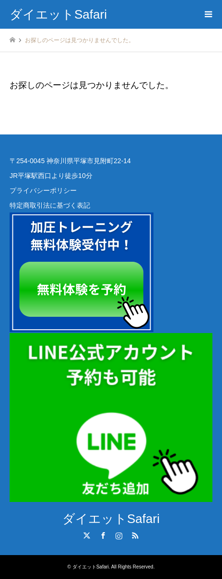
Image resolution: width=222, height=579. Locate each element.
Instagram (119, 535)
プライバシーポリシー (43, 190)
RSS (135, 535)
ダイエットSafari (111, 519)
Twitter (86, 535)
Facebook (103, 535)
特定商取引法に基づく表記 (50, 205)
